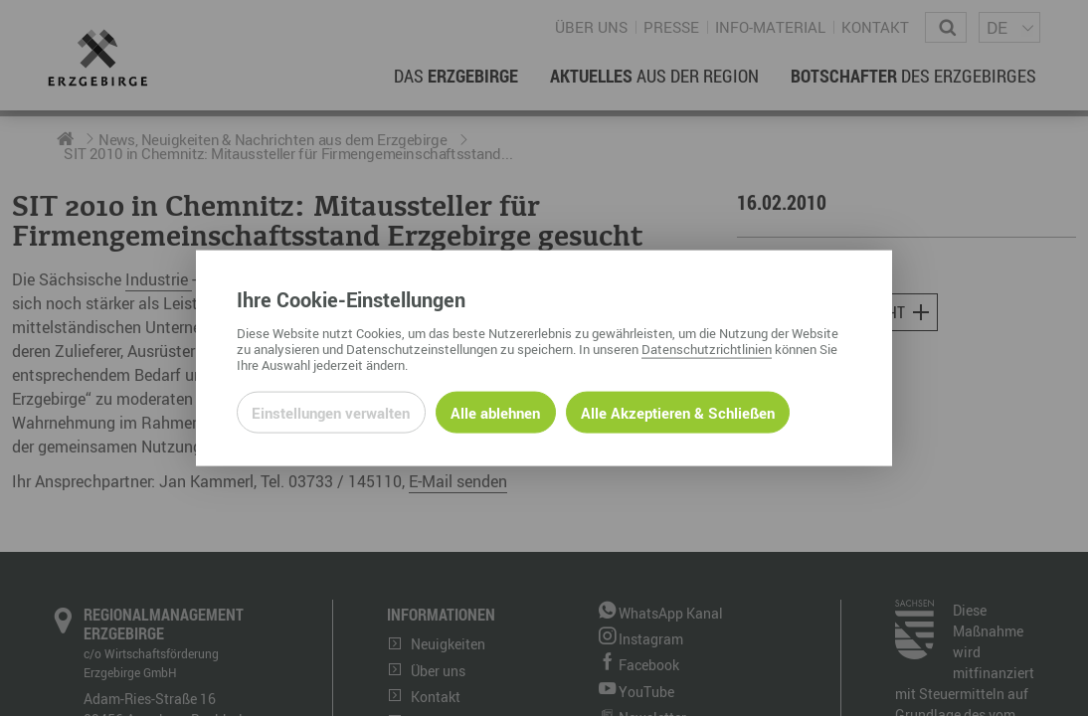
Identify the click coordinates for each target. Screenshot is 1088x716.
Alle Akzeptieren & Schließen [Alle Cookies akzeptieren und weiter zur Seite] (678, 412)
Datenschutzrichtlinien (706, 348)
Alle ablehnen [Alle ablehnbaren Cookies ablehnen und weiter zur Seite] (495, 412)
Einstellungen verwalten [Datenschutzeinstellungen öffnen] (331, 412)
